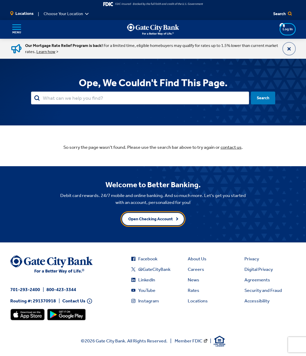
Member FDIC (188, 341)
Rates (193, 290)
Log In (277, 29)
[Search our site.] (140, 98)
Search (282, 13)
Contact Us (73, 301)
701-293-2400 (25, 289)
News (193, 280)
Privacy (251, 259)
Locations (22, 13)
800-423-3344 (61, 289)
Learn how (45, 51)
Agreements (257, 280)
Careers (196, 269)
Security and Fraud (263, 290)
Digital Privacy (258, 269)
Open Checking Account (150, 218)
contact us (231, 147)
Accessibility (257, 301)
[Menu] (16, 29)
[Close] (289, 48)
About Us (197, 259)
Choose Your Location (63, 13)
